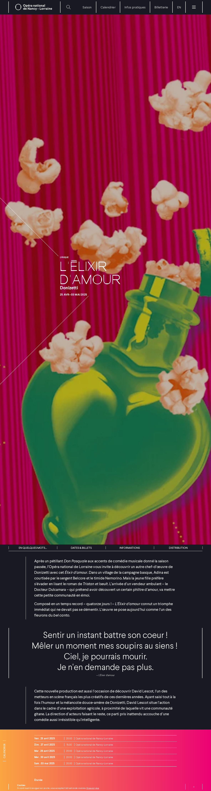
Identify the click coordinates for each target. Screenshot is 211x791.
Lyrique (64, 257)
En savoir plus (93, 788)
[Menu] (193, 7)
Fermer (193, 787)
